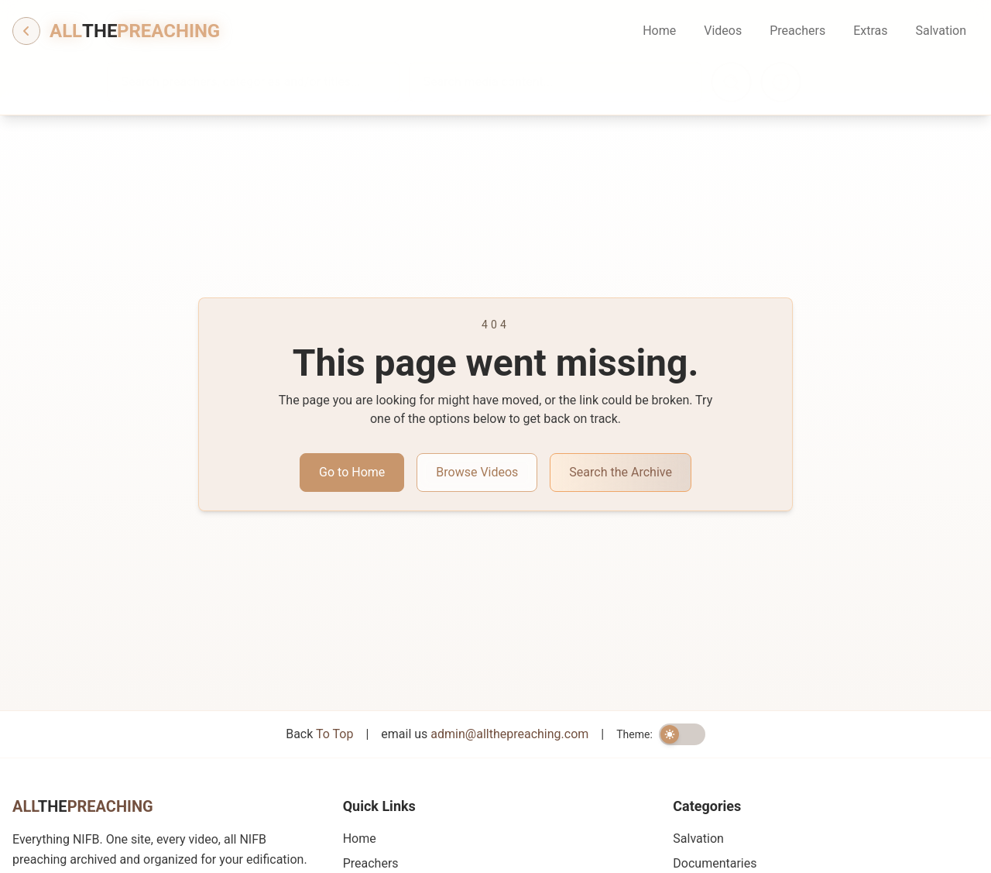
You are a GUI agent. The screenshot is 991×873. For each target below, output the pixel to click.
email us (484, 734)
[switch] (682, 734)
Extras (870, 30)
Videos (723, 30)
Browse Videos (477, 472)
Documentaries (714, 863)
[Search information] (822, 82)
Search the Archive (620, 472)
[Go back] (26, 31)
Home (659, 30)
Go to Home (352, 472)
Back (319, 734)
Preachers (797, 30)
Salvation (940, 30)
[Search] (773, 82)
